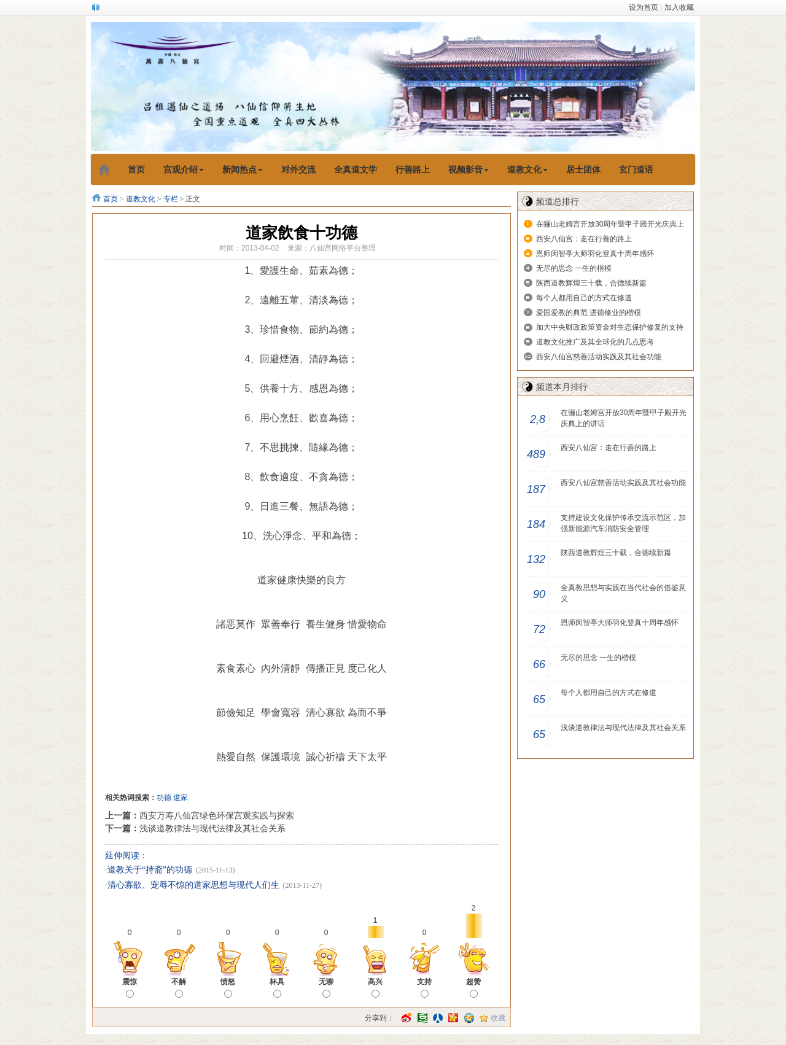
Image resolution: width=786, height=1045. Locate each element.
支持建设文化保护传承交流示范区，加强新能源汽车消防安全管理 (623, 523)
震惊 (129, 987)
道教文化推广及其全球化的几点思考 (595, 342)
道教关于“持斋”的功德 (149, 869)
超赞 (473, 987)
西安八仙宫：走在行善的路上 (584, 239)
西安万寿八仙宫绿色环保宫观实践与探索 (216, 815)
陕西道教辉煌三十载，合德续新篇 (591, 283)
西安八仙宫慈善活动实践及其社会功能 (598, 356)
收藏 (498, 1018)
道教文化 (140, 199)
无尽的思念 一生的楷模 (574, 268)
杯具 (277, 987)
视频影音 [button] (468, 169)
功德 (164, 797)
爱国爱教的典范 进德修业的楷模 (588, 312)
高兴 (375, 987)
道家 (180, 797)
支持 (424, 987)
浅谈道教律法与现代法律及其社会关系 (212, 828)
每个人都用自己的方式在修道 (584, 297)
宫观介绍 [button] (183, 169)
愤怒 (227, 987)
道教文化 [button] (527, 169)
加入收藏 (679, 7)
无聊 (326, 987)
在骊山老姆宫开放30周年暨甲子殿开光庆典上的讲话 (624, 418)
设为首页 (643, 7)
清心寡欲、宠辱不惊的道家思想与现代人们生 (193, 885)
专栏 (170, 199)
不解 (178, 987)
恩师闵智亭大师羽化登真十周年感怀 (595, 253)
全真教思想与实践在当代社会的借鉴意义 (623, 593)
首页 (110, 199)
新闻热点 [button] (242, 169)
